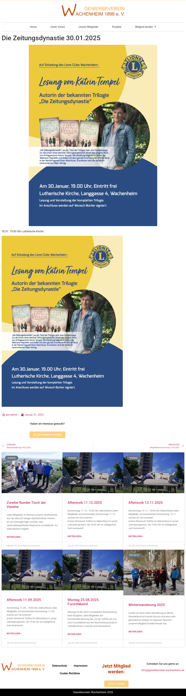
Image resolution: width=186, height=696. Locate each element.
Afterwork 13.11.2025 (145, 503)
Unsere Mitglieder (88, 26)
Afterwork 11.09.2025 (24, 600)
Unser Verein (58, 26)
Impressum (80, 665)
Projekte (116, 26)
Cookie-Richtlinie (70, 673)
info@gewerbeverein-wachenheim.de (162, 670)
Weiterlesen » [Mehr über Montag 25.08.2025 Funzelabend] (75, 634)
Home (33, 26)
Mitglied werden (145, 27)
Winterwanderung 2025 (146, 605)
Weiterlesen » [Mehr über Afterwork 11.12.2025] (75, 536)
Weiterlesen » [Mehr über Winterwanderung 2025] (135, 632)
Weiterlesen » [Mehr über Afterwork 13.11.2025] (135, 536)
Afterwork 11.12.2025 (85, 503)
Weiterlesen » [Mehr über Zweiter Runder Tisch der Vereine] (14, 537)
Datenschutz (59, 665)
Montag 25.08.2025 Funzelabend (83, 602)
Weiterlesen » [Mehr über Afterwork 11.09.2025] (14, 633)
